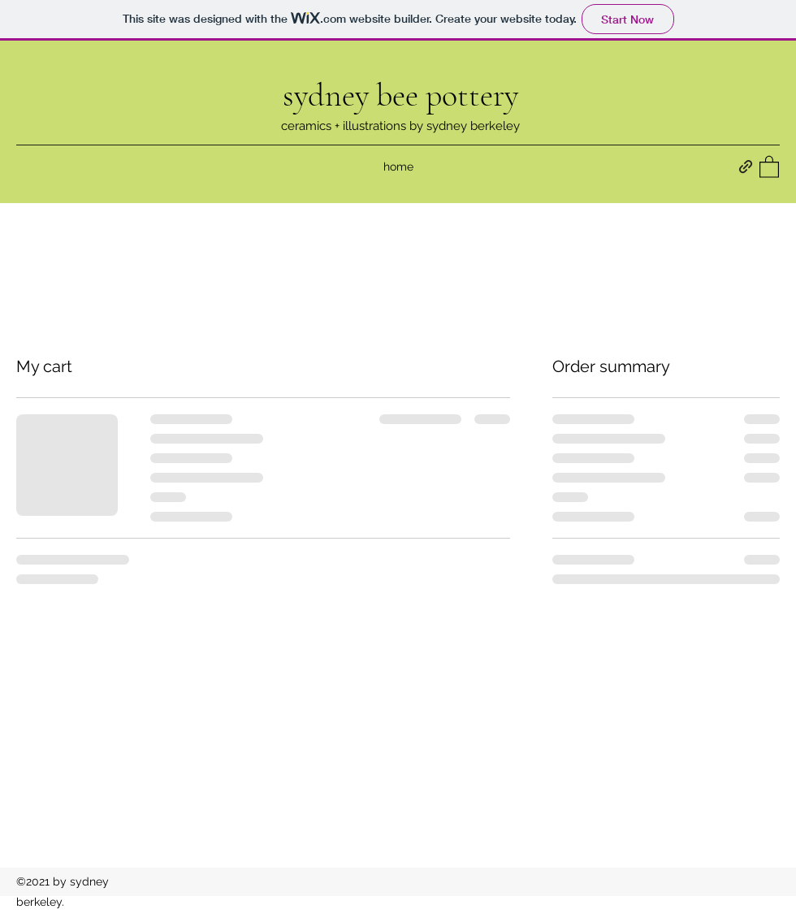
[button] (769, 166)
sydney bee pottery (400, 95)
